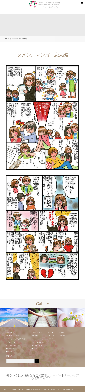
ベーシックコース (38, 339)
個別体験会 (36, 336)
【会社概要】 (62, 333)
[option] (14, 317)
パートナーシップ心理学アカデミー (17, 339)
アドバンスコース (38, 342)
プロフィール (11, 342)
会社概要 (62, 336)
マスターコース (37, 345)
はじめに (35, 348)
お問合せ (9, 351)
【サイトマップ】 (10, 333)
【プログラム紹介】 (37, 333)
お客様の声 (10, 348)
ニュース (51, 336)
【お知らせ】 (51, 333)
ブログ (51, 339)
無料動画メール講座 (13, 336)
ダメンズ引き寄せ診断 (13, 345)
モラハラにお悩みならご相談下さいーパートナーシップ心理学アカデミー (42, 377)
